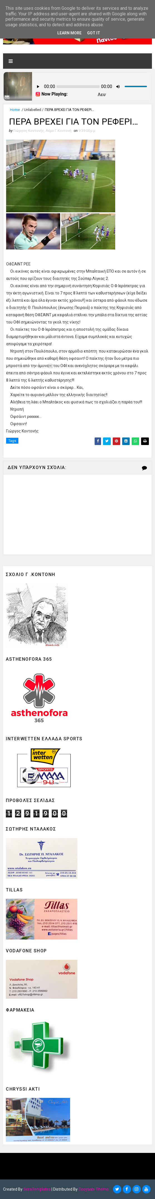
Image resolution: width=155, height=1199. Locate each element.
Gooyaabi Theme (93, 1189)
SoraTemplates (37, 1189)
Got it (93, 33)
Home (15, 110)
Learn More (69, 33)
